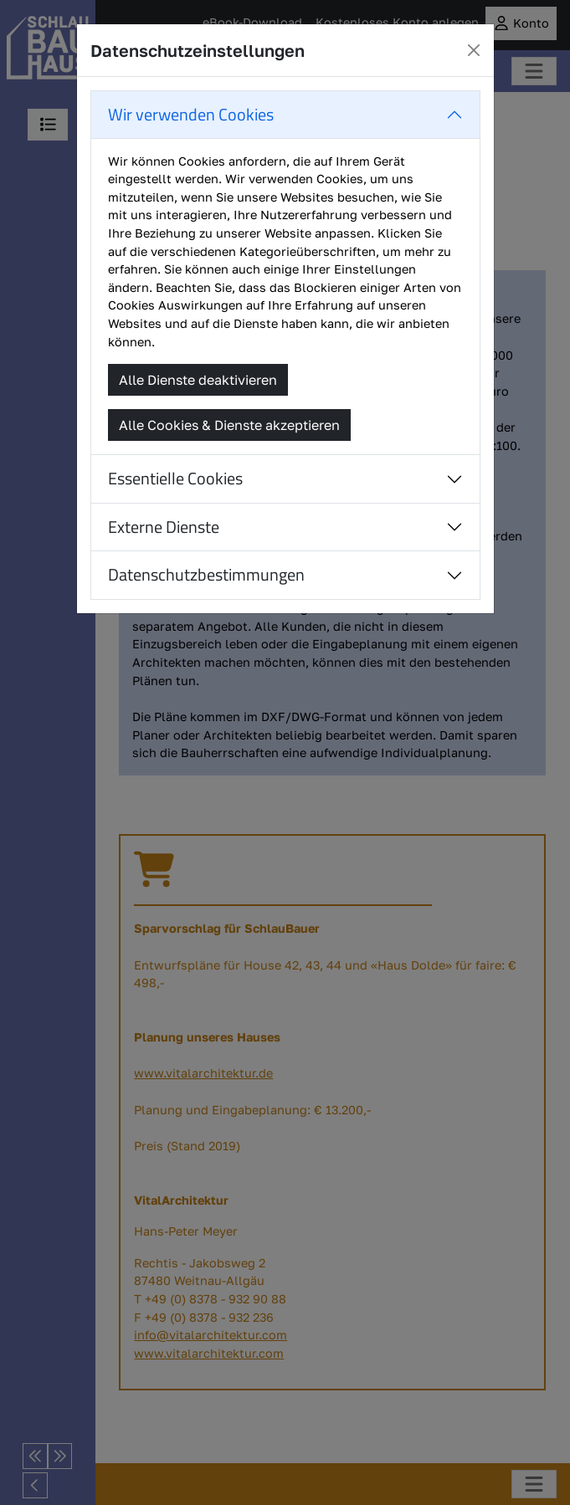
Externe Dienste (163, 527)
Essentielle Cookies (175, 478)
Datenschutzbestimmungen (206, 574)
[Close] (473, 50)
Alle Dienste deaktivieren (198, 379)
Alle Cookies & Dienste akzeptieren (229, 425)
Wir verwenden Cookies (191, 114)
